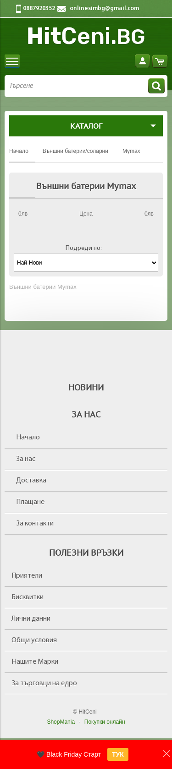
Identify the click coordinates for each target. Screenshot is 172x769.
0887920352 (39, 8)
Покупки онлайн (104, 722)
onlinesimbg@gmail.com (104, 8)
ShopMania (61, 722)
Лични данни (30, 619)
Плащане (30, 502)
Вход (142, 61)
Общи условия (34, 640)
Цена (86, 214)
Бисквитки (27, 597)
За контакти (35, 523)
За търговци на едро (44, 683)
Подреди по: (84, 248)
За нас (25, 459)
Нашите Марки (34, 662)
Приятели (26, 575)
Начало (28, 437)
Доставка (31, 480)
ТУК (118, 754)
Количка (159, 61)
